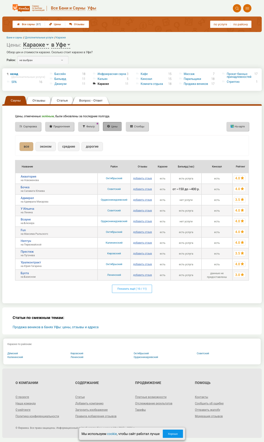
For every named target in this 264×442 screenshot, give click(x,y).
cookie (112, 434)
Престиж (27, 252)
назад (27, 75)
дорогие (92, 146)
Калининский (114, 242)
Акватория (28, 176)
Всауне (26, 219)
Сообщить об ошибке (209, 403)
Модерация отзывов (209, 416)
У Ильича (27, 209)
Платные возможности (150, 397)
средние (68, 146)
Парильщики (192, 78)
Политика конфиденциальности (37, 416)
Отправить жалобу (207, 409)
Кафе (144, 73)
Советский (114, 189)
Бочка (25, 187)
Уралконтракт (31, 262)
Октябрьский (114, 178)
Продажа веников (196, 83)
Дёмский (12, 353)
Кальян (102, 78)
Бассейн (60, 73)
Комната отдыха (152, 83)
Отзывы (76, 24)
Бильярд (60, 78)
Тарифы (140, 409)
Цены (55, 24)
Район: (11, 60)
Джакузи (60, 83)
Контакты (201, 397)
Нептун (26, 241)
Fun (23, 230)
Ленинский (114, 274)
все (26, 146)
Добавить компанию (89, 403)
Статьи (80, 397)
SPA (14, 82)
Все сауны (29, 24)
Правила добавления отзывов (96, 416)
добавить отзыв (142, 178)
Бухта (25, 273)
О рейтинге (23, 409)
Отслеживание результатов (153, 403)
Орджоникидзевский (114, 199)
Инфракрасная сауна (112, 73)
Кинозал (146, 78)
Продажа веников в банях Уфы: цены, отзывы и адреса (56, 327)
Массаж (189, 73)
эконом (45, 146)
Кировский (114, 253)
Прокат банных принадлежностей (239, 75)
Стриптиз (233, 81)
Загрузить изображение (91, 409)
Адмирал (27, 198)
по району (240, 24)
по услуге (220, 24)
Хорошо (173, 433)
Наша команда (25, 403)
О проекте (22, 397)
